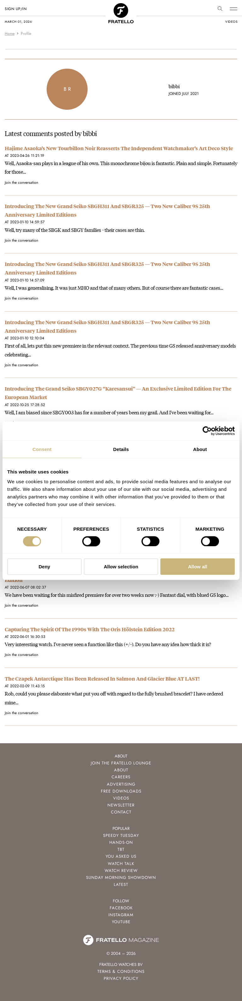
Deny (44, 566)
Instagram (121, 915)
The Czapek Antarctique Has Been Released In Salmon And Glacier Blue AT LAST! (102, 678)
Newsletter (121, 805)
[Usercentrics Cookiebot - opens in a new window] (207, 431)
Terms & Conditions (121, 971)
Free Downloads (121, 791)
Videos (121, 798)
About (121, 770)
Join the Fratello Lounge (121, 763)
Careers (121, 777)
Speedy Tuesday (121, 835)
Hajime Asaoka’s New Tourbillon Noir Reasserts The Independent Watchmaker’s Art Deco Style (119, 148)
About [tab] (200, 449)
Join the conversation (21, 182)
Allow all (197, 566)
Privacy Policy (121, 978)
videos (231, 21)
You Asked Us (121, 856)
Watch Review (121, 871)
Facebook (121, 908)
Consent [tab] (42, 449)
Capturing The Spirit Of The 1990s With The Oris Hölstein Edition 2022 (90, 629)
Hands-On (121, 842)
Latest (121, 884)
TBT (121, 849)
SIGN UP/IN (15, 9)
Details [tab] (121, 449)
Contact (121, 812)
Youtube (121, 922)
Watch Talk (121, 864)
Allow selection (121, 566)
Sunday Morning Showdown (121, 877)
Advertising (121, 784)
